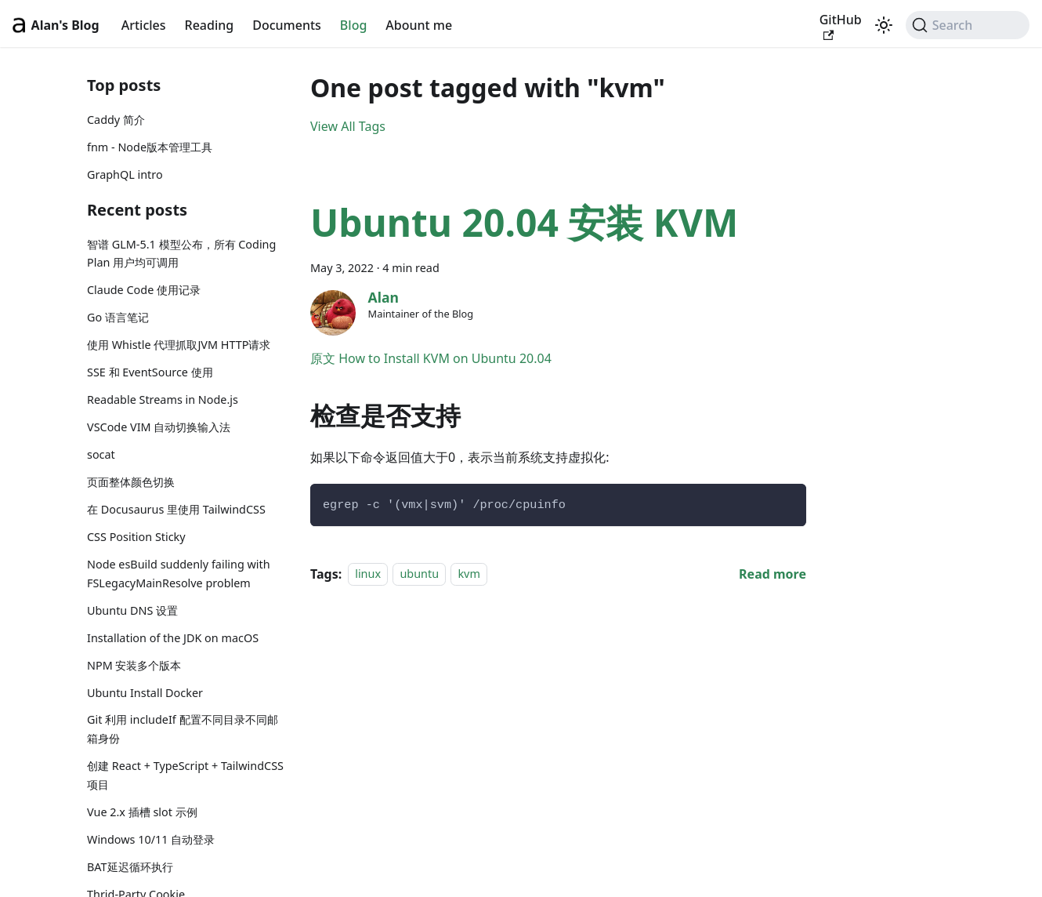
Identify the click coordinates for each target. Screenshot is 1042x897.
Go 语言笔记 (118, 317)
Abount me (418, 25)
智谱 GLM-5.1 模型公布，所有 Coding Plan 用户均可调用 (181, 254)
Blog (353, 25)
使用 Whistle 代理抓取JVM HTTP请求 (178, 344)
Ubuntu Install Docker (145, 692)
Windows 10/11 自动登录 (151, 839)
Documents (286, 25)
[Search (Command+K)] (967, 25)
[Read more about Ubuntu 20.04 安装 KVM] (772, 574)
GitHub (840, 26)
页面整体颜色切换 (131, 481)
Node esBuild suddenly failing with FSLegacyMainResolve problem (178, 573)
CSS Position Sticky (136, 536)
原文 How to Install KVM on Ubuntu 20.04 (431, 358)
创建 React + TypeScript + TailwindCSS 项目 (185, 775)
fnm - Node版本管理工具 (149, 147)
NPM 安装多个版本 (134, 665)
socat (101, 454)
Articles (143, 25)
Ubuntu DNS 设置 (132, 610)
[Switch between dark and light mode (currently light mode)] (883, 25)
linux (368, 574)
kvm (468, 574)
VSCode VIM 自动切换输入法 (158, 426)
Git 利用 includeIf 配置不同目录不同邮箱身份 (182, 729)
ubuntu (419, 574)
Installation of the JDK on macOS (173, 637)
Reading (209, 25)
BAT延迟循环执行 (130, 866)
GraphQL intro (125, 174)
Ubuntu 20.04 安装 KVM (524, 222)
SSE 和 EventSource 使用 (150, 372)
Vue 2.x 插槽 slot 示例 (142, 811)
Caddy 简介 (116, 119)
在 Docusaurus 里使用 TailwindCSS (176, 509)
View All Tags (347, 126)
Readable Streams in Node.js (162, 399)
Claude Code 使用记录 (144, 289)
